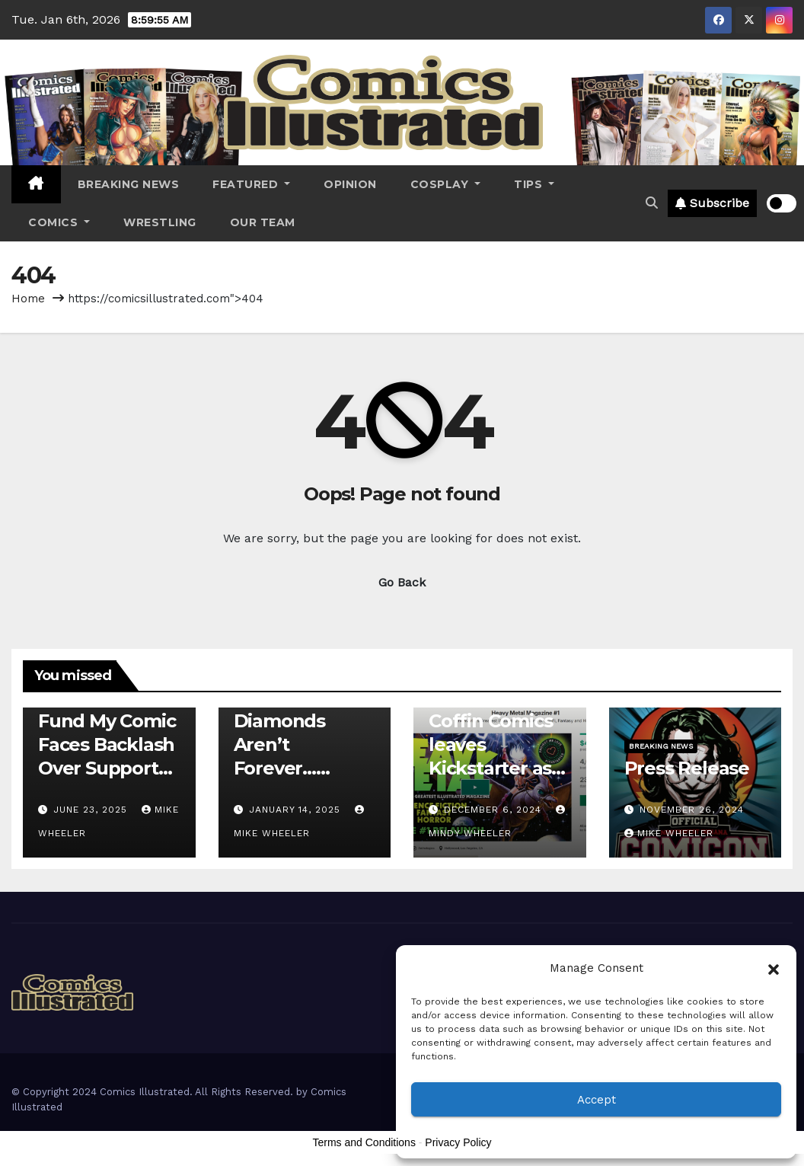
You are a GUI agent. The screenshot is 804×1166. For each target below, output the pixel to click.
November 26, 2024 (692, 809)
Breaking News (129, 184)
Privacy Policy (458, 1142)
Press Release (686, 768)
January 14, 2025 (296, 809)
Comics (59, 222)
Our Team (262, 222)
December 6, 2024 (494, 809)
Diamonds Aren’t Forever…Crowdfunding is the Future (299, 768)
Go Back (402, 582)
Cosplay (445, 184)
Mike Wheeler (668, 833)
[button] (773, 968)
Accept (596, 1100)
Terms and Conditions (364, 1142)
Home (28, 298)
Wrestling (159, 222)
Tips (534, 184)
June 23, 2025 (92, 809)
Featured (251, 184)
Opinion (350, 184)
